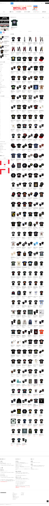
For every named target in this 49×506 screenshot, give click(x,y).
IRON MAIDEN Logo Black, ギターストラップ (35, 43)
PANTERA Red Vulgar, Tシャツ (24, 129)
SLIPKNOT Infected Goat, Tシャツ (30, 247)
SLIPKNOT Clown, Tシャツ (24, 345)
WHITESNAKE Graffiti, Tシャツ (13, 120)
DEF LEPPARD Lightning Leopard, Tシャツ (30, 346)
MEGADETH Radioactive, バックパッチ (18, 415)
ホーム (4, 11)
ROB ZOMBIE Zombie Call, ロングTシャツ (24, 415)
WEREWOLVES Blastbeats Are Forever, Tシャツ (18, 287)
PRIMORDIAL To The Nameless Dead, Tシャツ (41, 434)
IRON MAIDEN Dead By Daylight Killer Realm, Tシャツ (35, 208)
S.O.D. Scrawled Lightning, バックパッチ (35, 335)
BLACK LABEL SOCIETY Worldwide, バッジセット (30, 384)
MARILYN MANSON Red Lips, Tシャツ (18, 62)
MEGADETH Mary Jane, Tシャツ (30, 129)
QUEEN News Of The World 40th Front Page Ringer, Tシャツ (18, 160)
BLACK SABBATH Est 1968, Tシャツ (13, 100)
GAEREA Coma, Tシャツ (35, 296)
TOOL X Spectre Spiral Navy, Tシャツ (24, 425)
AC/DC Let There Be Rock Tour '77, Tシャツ (41, 91)
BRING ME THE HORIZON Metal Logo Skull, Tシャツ (30, 365)
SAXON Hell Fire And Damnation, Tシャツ (18, 277)
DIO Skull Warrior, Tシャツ (41, 198)
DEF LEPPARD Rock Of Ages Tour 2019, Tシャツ (13, 404)
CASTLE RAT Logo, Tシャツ (18, 43)
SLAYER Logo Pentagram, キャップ (13, 149)
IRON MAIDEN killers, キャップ (41, 394)
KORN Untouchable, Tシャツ (18, 257)
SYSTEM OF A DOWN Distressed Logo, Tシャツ (13, 238)
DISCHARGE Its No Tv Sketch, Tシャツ (24, 91)
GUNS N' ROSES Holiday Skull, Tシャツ (30, 120)
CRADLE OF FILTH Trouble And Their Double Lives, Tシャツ (35, 375)
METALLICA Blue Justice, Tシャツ (24, 217)
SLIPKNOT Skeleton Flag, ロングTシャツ (41, 159)
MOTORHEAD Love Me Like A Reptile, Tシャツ (18, 315)
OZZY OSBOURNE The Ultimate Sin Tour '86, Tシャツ (41, 111)
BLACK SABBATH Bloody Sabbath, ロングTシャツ (30, 405)
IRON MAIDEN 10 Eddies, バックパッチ (18, 169)
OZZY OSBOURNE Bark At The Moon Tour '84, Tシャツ (30, 111)
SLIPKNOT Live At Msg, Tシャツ (18, 110)
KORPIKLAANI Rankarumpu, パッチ (35, 188)
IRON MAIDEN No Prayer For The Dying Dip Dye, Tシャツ (24, 267)
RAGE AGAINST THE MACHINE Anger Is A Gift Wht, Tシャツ (6, 41)
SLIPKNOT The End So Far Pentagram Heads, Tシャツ (13, 336)
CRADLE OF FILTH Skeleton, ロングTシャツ (41, 217)
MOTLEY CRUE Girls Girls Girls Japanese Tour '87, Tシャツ (35, 356)
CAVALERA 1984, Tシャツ (41, 296)
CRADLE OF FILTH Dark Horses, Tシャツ (13, 325)
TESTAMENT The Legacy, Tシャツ (29, 415)
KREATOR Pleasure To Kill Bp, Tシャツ (30, 91)
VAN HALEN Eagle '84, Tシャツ (41, 335)
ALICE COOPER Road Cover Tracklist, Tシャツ (18, 91)
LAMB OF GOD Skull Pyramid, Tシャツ (24, 110)
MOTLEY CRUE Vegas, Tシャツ (41, 227)
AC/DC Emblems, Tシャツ (24, 179)
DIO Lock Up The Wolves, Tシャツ (18, 208)
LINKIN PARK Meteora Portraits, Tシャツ (13, 110)
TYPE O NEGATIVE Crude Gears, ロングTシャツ (30, 228)
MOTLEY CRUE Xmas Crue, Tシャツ (13, 384)
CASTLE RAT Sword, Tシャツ (13, 43)
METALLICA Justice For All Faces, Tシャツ (35, 62)
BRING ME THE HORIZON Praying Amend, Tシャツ (24, 336)
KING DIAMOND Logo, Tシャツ (24, 188)
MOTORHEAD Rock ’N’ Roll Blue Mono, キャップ (30, 72)
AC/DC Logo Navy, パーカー (13, 169)
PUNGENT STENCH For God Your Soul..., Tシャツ (24, 365)
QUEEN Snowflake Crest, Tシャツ (13, 129)
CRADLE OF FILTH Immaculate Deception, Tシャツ (30, 287)
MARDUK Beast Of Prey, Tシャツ (18, 425)
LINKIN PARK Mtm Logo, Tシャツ (13, 286)
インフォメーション (36, 11)
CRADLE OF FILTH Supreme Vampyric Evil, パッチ (41, 405)
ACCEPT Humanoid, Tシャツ (13, 434)
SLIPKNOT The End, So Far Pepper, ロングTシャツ (18, 248)
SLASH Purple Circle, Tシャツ (35, 237)
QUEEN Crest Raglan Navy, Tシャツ (13, 159)
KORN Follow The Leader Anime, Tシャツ (30, 81)
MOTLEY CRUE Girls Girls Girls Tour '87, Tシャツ (18, 365)
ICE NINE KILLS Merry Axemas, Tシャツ (24, 71)
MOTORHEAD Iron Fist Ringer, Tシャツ (41, 100)
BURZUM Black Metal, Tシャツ (30, 188)
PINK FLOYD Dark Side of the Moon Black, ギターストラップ (30, 43)
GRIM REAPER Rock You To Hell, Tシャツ (18, 139)
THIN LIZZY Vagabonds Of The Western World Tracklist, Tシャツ (24, 375)
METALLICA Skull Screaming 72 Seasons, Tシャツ (24, 395)
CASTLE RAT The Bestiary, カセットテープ (18, 384)
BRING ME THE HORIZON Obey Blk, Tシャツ (30, 150)
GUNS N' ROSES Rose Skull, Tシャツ (13, 227)
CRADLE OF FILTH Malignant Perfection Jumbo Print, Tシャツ (35, 287)
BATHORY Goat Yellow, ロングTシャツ (35, 267)
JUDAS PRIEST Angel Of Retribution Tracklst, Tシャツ (6, 46)
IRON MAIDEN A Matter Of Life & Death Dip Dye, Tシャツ (13, 267)
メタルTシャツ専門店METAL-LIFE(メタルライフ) (7, 504)
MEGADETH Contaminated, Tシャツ (35, 257)
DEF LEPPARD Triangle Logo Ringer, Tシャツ (35, 149)
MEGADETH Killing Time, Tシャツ (13, 365)
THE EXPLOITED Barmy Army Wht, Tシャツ (35, 325)
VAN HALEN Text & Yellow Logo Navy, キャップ (35, 198)
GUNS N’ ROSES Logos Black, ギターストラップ (41, 43)
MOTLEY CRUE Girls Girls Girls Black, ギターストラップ (18, 53)
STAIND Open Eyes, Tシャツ (24, 159)
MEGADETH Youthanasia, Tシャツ (30, 394)
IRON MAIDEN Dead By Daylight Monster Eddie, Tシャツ (41, 208)
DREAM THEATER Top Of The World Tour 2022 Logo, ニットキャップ (18, 405)
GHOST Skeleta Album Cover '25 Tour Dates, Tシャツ (6, 37)
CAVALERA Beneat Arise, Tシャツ (13, 306)
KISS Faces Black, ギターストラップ (35, 52)
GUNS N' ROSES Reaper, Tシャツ (29, 355)
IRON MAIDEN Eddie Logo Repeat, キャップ (24, 139)
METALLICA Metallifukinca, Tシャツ (24, 237)
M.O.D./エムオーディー (6, 14)
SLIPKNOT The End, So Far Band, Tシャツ (35, 247)
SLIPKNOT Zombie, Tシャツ (13, 375)
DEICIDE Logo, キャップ (13, 296)
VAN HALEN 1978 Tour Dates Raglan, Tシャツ (24, 227)
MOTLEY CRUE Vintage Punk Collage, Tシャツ (41, 365)
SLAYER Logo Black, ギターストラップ (13, 52)
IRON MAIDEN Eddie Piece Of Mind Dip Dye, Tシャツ (41, 258)
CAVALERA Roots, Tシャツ (18, 306)
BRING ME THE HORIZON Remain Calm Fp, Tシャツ (18, 130)
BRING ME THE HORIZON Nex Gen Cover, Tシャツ (41, 346)
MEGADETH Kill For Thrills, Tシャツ (35, 120)
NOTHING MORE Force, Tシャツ (30, 237)
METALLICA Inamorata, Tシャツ (18, 71)
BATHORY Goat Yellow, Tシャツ (41, 267)
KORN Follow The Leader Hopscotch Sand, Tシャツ (13, 258)
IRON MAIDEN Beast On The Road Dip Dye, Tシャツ (18, 267)
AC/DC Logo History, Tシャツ (41, 179)
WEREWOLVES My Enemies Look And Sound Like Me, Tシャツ (24, 287)
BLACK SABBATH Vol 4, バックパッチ (13, 217)
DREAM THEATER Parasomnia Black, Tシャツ (24, 277)
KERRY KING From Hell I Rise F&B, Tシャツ (13, 71)
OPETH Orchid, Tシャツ (18, 394)
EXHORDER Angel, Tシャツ (35, 415)
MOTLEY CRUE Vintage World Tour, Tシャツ (30, 375)
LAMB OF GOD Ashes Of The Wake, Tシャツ (18, 227)
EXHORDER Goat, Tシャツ (18, 237)
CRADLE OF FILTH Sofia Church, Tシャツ (41, 286)
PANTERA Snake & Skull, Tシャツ (41, 81)
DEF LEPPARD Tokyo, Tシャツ (18, 149)
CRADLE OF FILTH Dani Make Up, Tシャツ (41, 315)
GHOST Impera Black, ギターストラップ (30, 52)
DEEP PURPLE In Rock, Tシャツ (30, 267)
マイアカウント (22, 492)
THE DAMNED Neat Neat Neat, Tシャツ (30, 296)
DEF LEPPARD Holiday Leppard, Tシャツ (24, 120)
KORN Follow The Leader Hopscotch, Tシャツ (41, 248)
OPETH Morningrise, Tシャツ (13, 444)
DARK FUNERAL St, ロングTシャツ (18, 296)
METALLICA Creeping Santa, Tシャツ (41, 384)
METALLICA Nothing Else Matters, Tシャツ (35, 315)
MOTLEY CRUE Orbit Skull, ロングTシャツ (35, 169)
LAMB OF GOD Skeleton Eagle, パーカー (24, 149)
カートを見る (22, 493)
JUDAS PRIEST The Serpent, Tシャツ (24, 198)
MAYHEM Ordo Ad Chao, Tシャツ (13, 188)
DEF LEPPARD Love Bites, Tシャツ (41, 306)
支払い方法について (15, 493)
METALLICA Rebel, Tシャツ (30, 217)
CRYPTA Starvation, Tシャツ (18, 375)
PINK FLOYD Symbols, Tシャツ (41, 375)
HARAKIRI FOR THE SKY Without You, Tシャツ (35, 277)
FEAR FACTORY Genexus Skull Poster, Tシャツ (24, 316)
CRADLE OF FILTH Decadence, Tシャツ (13, 139)
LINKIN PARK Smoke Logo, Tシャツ (41, 277)
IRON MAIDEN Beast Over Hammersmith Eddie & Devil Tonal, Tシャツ (6, 51)
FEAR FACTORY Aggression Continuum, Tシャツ (30, 306)
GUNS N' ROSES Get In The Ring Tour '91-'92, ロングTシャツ (35, 91)
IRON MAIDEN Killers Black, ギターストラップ (41, 52)
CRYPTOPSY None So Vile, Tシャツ (35, 306)
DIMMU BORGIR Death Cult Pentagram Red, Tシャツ (13, 277)
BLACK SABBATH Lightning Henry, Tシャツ (18, 101)
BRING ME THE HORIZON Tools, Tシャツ (30, 335)
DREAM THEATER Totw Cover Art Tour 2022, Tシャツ (24, 405)
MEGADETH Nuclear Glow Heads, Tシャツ (18, 81)
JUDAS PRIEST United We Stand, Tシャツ (30, 198)
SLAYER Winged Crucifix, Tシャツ (12, 247)
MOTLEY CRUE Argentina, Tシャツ (41, 120)
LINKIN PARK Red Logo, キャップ (13, 198)
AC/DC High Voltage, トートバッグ (24, 257)
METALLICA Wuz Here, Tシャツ (6, 54)
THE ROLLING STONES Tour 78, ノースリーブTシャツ (18, 326)
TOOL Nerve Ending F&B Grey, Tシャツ (30, 425)
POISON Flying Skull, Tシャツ (35, 434)
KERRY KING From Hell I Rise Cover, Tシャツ (30, 208)
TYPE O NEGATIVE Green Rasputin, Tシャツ (24, 444)
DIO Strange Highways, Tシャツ (13, 208)
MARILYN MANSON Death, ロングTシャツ (30, 169)
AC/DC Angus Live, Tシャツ (18, 179)
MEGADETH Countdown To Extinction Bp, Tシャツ (13, 395)
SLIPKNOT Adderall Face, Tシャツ (13, 345)
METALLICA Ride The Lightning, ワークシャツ (24, 306)
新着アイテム (11, 11)
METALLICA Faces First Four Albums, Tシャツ (35, 394)
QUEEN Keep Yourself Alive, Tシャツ (30, 315)
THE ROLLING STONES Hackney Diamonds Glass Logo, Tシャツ (13, 356)
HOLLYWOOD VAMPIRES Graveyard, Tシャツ (24, 385)
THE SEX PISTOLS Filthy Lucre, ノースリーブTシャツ (24, 326)
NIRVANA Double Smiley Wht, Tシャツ (35, 365)
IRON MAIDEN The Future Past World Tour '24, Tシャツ (30, 258)
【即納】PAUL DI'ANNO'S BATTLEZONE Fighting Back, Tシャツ (35, 405)
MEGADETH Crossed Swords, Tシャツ (24, 81)
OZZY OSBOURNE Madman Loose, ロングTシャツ (41, 169)
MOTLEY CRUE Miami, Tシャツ (13, 81)
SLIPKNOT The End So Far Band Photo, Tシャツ (41, 325)
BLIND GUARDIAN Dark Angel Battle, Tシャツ (41, 425)
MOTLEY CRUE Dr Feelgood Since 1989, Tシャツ (18, 218)
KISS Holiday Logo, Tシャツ (30, 62)
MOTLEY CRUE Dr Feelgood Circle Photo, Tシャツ (35, 228)
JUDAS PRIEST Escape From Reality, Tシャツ (18, 198)
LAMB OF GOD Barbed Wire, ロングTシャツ (24, 169)
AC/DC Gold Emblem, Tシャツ (30, 179)
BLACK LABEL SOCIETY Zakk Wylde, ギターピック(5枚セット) (35, 385)
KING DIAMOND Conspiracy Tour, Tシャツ (18, 189)
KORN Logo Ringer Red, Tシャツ (41, 149)
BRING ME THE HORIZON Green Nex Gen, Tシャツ (13, 91)
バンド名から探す (19, 11)
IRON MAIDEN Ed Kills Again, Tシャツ (30, 100)
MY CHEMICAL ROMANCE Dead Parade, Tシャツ (40, 415)
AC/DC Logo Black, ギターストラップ (24, 43)
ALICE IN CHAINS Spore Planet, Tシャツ (35, 71)
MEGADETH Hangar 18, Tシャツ (35, 129)
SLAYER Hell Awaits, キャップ (41, 139)
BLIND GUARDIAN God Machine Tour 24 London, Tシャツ (35, 425)
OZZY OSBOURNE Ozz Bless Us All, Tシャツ (41, 71)
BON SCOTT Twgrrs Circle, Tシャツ (24, 62)
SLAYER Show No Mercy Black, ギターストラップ (24, 52)
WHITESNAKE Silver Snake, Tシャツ (18, 120)
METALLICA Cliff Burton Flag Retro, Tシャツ (24, 434)
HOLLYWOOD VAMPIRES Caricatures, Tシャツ (35, 101)
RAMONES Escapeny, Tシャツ (13, 315)
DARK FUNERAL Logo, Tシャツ (24, 296)
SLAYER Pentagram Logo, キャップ (35, 139)
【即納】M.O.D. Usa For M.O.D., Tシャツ (14, 27)
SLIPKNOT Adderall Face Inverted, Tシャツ (18, 345)
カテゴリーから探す (27, 11)
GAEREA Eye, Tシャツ (18, 434)
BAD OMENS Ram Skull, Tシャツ (24, 355)
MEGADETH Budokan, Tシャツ (35, 81)
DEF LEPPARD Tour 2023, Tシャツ (18, 355)
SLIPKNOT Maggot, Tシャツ (41, 129)
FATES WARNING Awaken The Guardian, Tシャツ (18, 444)
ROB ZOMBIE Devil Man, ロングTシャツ (13, 179)
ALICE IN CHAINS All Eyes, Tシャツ (35, 217)
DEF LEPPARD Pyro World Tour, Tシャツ (35, 345)
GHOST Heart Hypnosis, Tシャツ (24, 100)
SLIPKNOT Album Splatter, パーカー (24, 247)
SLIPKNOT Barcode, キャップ (41, 355)
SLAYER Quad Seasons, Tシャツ (41, 237)
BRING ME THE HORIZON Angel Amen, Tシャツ (18, 336)
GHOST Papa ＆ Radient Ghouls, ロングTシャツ (13, 415)
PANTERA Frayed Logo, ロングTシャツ (35, 159)
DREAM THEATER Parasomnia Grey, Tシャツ (30, 277)
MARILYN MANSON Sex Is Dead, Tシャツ (13, 62)
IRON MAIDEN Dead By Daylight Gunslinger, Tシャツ (24, 208)
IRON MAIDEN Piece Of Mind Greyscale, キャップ (30, 140)
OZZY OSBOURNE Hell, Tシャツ (35, 110)
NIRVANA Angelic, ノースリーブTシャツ (30, 434)
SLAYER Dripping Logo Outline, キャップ (41, 62)
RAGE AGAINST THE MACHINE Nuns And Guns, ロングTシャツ (13, 425)
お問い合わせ (44, 11)
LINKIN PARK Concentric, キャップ (41, 188)
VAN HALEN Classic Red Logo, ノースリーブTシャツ (30, 326)
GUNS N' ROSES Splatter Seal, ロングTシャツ (30, 160)
